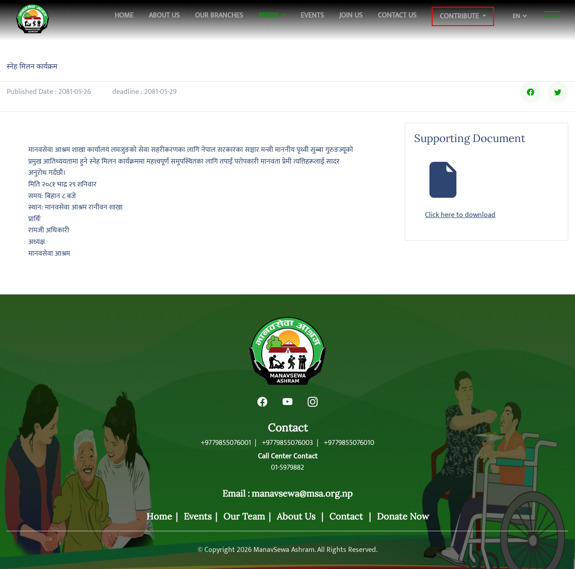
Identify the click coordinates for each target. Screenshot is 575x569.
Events (312, 15)
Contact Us (397, 15)
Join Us (351, 15)
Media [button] (269, 15)
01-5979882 (287, 467)
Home (124, 15)
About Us (164, 15)
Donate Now (403, 516)
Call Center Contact (288, 456)
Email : (236, 493)
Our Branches (219, 15)
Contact (288, 428)
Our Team (244, 516)
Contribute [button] (460, 16)
